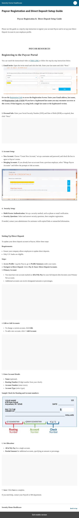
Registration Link (16, 97)
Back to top (73, 508)
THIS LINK (34, 61)
